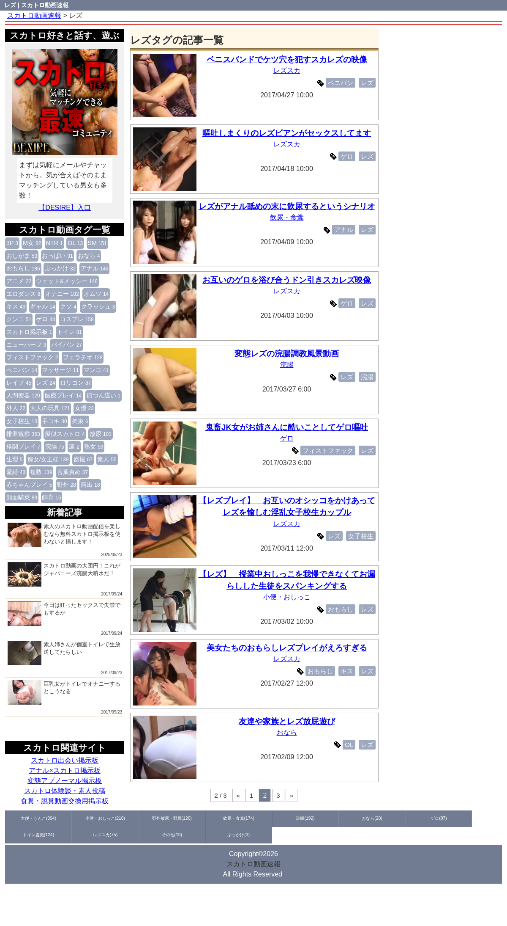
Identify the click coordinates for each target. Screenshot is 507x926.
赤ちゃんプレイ (29, 484)
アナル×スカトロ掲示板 (64, 770)
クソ (68, 306)
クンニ (18, 319)
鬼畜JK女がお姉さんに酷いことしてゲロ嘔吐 (288, 427)
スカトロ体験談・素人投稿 (64, 790)
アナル (95, 268)
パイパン (66, 344)
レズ (45, 382)
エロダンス (23, 293)
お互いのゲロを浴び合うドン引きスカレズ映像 (288, 280)
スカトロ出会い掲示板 (64, 760)
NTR (54, 243)
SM (97, 243)
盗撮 (83, 459)
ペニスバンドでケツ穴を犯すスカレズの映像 (288, 59)
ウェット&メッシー (67, 281)
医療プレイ (63, 395)
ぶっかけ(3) (30, 835)
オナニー (62, 293)
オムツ (96, 293)
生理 (14, 459)
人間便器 (23, 395)
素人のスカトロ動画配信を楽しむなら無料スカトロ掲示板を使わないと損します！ (64, 535)
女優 (84, 408)
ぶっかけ (60, 268)
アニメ (18, 281)
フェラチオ (83, 357)
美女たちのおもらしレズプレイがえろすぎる (288, 647)
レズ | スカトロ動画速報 (36, 5)
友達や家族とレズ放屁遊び (288, 721)
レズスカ (288, 70)
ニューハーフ (26, 344)
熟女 (93, 446)
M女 (32, 243)
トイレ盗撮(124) (378, 818)
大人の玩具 (50, 408)
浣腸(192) (229, 818)
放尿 (101, 433)
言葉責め (72, 472)
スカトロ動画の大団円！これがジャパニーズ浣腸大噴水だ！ (64, 574)
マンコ (96, 370)
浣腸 (54, 446)
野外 (66, 484)
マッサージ (60, 370)
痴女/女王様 (48, 459)
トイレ (69, 331)
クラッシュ (98, 306)
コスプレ (77, 319)
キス (15, 306)
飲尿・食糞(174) (179, 818)
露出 (90, 484)
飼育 (51, 497)
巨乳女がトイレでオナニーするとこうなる (64, 692)
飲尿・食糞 (288, 229)
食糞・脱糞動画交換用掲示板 (65, 801)
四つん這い (104, 395)
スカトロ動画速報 (253, 864)
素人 (106, 459)
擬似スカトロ (65, 433)
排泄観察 (23, 433)
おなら (89, 255)
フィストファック (32, 357)
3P (12, 243)
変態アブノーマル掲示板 (64, 780)
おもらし (23, 268)
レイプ (18, 382)
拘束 (80, 421)
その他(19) (477, 818)
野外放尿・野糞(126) (129, 818)
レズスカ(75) (427, 818)
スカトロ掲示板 (29, 331)
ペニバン (21, 370)
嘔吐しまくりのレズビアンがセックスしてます (288, 133)
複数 (41, 472)
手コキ (54, 421)
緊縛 (15, 472)
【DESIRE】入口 (64, 207)
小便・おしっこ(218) (79, 818)
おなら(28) (278, 818)
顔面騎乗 (21, 497)
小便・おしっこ (288, 597)
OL (75, 243)
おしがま (21, 255)
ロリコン (75, 382)
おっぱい (57, 255)
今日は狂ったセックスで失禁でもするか (64, 613)
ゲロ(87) (328, 818)
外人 (15, 408)
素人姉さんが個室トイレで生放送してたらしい (64, 653)
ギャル (42, 306)
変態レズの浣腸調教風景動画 (288, 353)
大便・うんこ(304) (30, 818)
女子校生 (21, 421)
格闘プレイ (23, 446)
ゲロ (45, 319)
